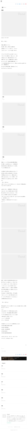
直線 (2, 376)
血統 (2, 401)
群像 (2, 409)
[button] (1, 1)
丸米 (2, 368)
